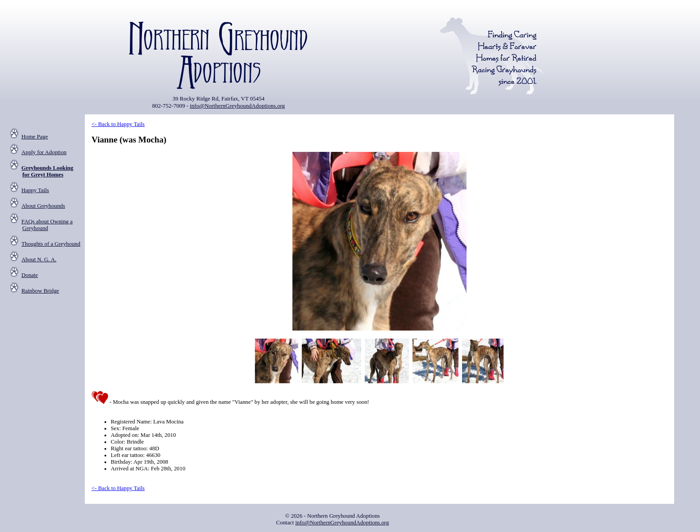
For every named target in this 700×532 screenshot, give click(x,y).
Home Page (34, 137)
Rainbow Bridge (40, 291)
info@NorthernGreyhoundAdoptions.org (237, 105)
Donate (29, 275)
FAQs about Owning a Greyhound (47, 224)
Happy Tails (35, 190)
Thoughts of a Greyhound (50, 244)
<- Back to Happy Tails (118, 124)
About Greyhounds (43, 206)
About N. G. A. (38, 259)
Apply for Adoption (44, 152)
